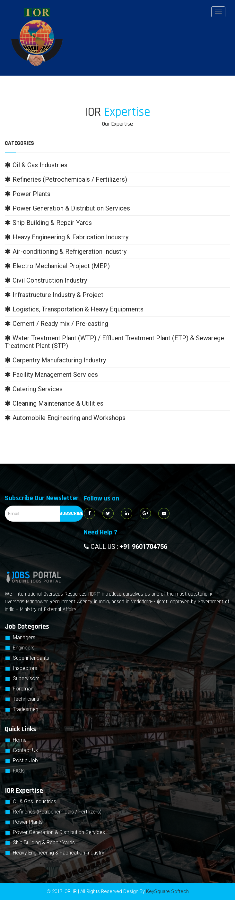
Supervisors (26, 678)
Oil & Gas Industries (34, 801)
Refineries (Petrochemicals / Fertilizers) (57, 812)
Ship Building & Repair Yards (44, 842)
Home (20, 740)
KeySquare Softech (167, 891)
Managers (24, 637)
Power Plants (28, 822)
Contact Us (25, 750)
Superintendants (31, 658)
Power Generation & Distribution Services (59, 832)
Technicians (26, 699)
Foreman (23, 689)
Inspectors (25, 668)
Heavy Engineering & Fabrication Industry (58, 853)
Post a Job (25, 760)
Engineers (24, 648)
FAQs (19, 771)
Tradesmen (25, 709)
